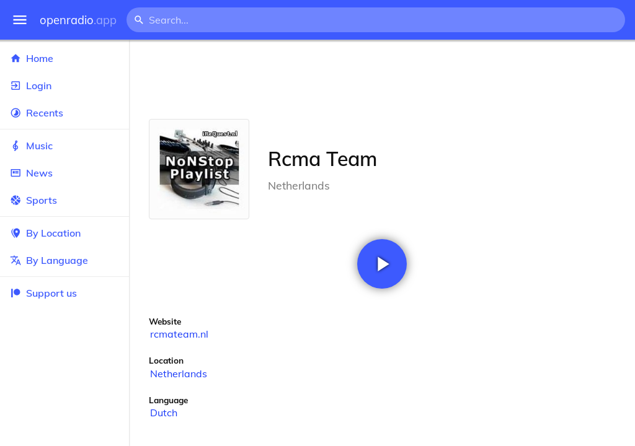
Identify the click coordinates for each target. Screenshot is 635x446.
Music (64, 145)
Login (64, 85)
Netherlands (178, 373)
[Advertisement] (382, 79)
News (64, 172)
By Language (64, 260)
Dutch (163, 412)
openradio (78, 20)
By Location (64, 233)
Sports (64, 200)
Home (64, 58)
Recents (64, 112)
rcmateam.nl (179, 334)
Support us (43, 293)
